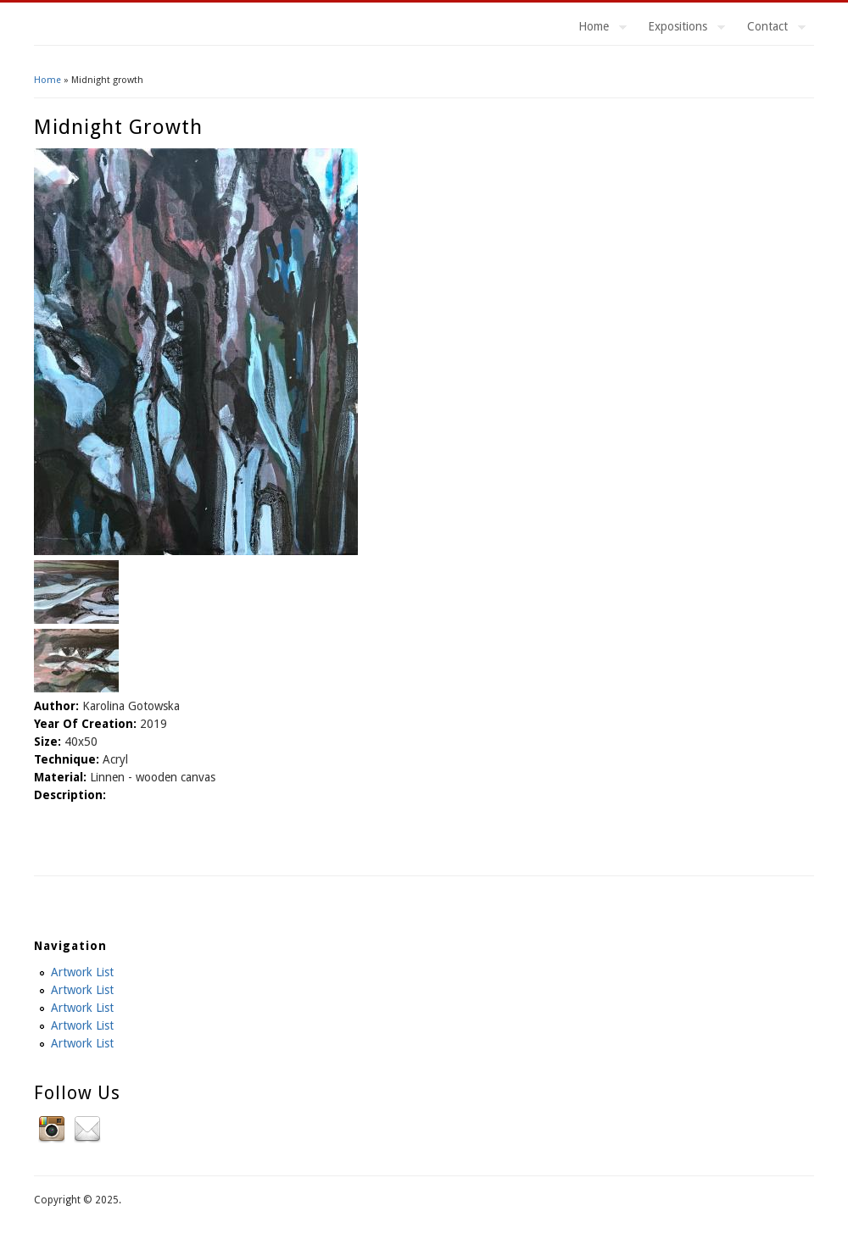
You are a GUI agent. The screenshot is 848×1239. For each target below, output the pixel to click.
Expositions (680, 28)
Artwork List (82, 972)
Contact (770, 28)
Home (596, 28)
